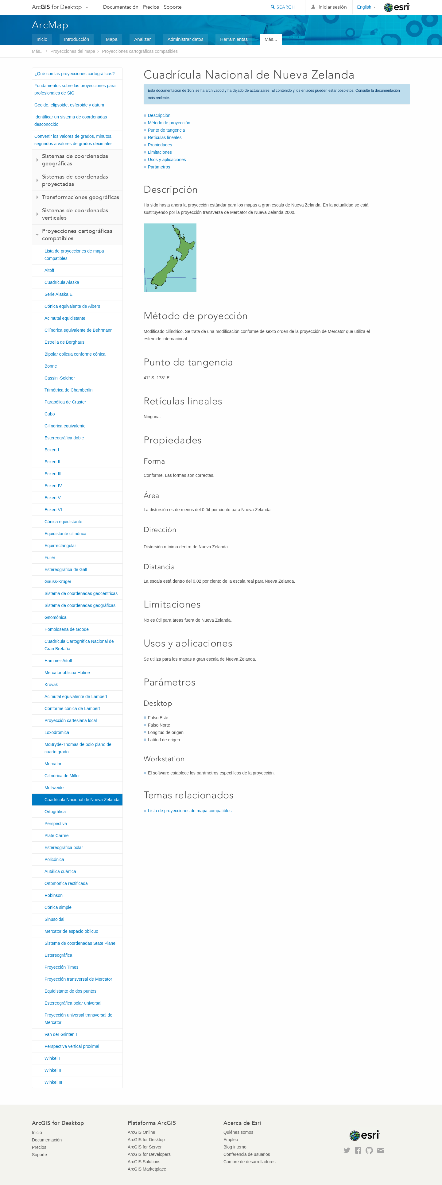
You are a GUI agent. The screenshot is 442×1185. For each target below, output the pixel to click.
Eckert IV (53, 485)
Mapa (112, 39)
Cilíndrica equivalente (65, 425)
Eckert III (53, 473)
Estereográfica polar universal (73, 1003)
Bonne (51, 366)
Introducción (76, 39)
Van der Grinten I (61, 1034)
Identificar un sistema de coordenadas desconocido (70, 120)
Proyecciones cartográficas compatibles (140, 51)
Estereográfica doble (64, 437)
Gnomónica (56, 617)
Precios (151, 7)
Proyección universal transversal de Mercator (78, 1019)
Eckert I (52, 449)
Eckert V (53, 497)
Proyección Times (61, 967)
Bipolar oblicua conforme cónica (75, 354)
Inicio (42, 39)
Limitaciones (160, 152)
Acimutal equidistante (65, 318)
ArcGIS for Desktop (146, 1139)
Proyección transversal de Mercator (78, 979)
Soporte (173, 7)
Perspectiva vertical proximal (72, 1046)
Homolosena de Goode (67, 629)
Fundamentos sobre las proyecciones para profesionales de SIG (75, 89)
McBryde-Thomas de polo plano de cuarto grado (78, 748)
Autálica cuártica (60, 871)
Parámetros (159, 166)
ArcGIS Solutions (144, 1161)
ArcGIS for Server (144, 1146)
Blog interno (234, 1146)
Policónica (54, 859)
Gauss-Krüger (58, 581)
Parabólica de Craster (65, 402)
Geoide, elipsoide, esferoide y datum (69, 104)
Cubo (50, 413)
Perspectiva (56, 823)
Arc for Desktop (57, 6)
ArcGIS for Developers (149, 1154)
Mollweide (54, 787)
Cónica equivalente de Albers (72, 306)
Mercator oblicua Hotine (67, 672)
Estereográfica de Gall (66, 569)
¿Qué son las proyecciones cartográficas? (74, 73)
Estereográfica (58, 955)
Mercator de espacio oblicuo (71, 931)
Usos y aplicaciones (167, 159)
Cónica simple (58, 907)
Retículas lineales (165, 137)
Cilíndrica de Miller (62, 775)
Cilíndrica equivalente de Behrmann (79, 330)
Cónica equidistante (63, 521)
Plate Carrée (57, 835)
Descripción (159, 115)
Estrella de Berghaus (64, 342)
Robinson (54, 895)
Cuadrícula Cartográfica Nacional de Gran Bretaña (79, 645)
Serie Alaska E (58, 294)
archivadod (215, 90)
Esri (397, 7)
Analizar (142, 39)
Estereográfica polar (64, 847)
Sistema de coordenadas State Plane (80, 943)
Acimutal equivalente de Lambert (76, 696)
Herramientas (234, 39)
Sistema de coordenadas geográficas (80, 605)
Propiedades (160, 144)
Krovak (51, 684)
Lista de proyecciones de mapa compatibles (74, 255)
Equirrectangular (60, 545)
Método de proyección (169, 122)
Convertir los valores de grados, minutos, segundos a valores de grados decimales (73, 140)
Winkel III (53, 1082)
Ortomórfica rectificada (66, 883)
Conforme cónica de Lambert (72, 708)
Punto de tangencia (166, 130)
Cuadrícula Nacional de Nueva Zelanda (82, 799)
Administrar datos (186, 39)
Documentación (120, 7)
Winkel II (53, 1070)
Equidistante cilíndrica (65, 533)
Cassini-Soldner (60, 378)
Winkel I (52, 1058)
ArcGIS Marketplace (147, 1169)
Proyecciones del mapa (73, 51)
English (364, 7)
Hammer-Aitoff (58, 660)
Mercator (53, 763)
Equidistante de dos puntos (70, 991)
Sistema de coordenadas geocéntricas (81, 593)
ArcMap (50, 25)
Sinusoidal (54, 919)
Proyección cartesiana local (71, 720)
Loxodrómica (57, 732)
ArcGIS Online (141, 1132)
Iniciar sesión (333, 7)
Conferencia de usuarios (246, 1154)
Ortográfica (55, 811)
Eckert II (52, 461)
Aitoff (49, 270)
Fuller (50, 557)
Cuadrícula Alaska (62, 282)
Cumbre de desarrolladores (249, 1161)
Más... (271, 39)
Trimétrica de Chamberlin (69, 390)
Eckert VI (53, 509)
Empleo (230, 1139)
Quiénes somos (238, 1132)
